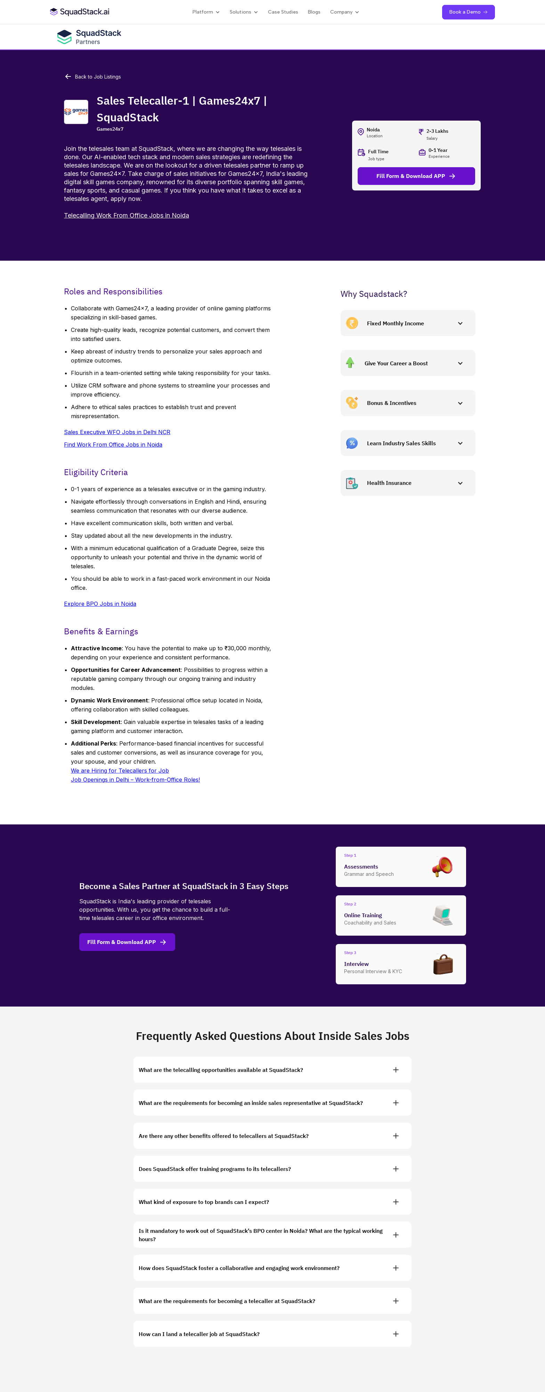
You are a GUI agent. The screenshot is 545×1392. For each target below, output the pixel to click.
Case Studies (283, 12)
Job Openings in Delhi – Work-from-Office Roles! (135, 779)
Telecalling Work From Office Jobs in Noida (126, 215)
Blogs (314, 12)
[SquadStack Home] (79, 12)
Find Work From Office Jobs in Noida (113, 444)
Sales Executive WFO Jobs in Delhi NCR (117, 432)
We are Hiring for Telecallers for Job (120, 770)
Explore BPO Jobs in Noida (100, 603)
